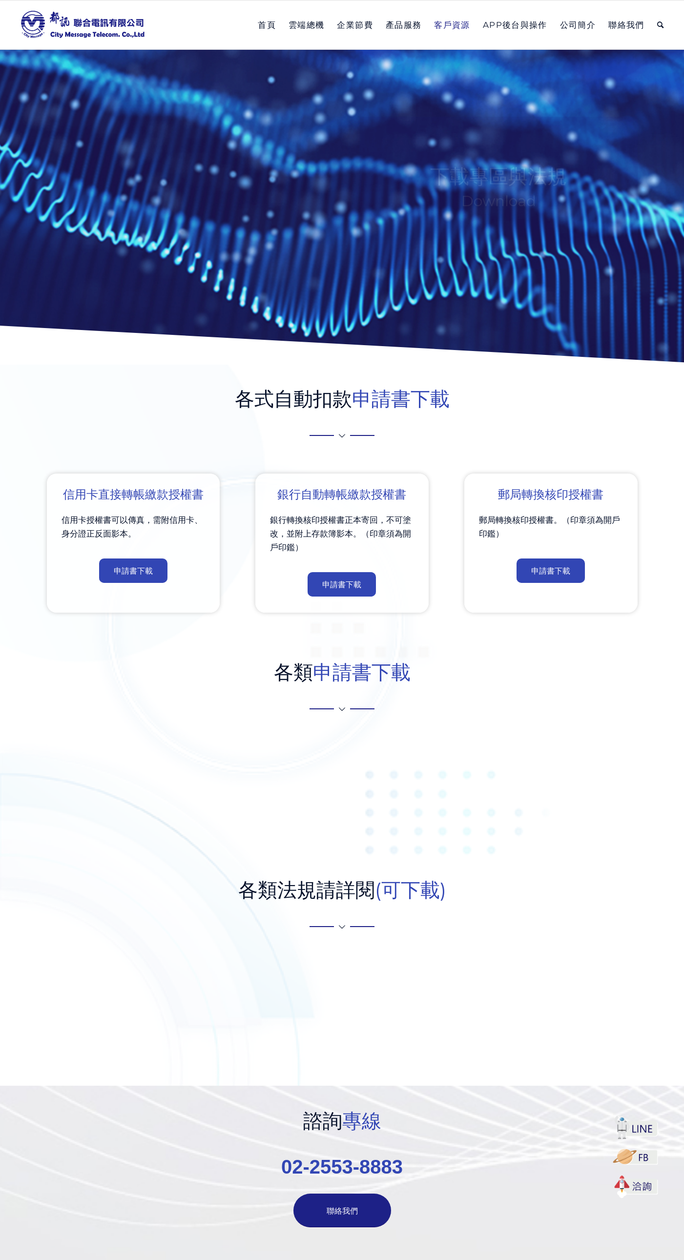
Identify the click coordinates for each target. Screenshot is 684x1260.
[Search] (660, 24)
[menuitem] (266, 24)
